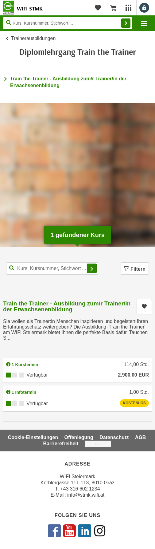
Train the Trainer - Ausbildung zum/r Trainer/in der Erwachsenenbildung (66, 306)
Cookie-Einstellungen (33, 437)
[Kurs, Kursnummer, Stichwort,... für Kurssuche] (52, 268)
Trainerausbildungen (33, 38)
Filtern (134, 269)
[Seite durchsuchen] (67, 23)
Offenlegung (78, 437)
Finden (125, 23)
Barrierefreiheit (60, 443)
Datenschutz (114, 437)
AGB (140, 437)
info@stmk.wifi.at (85, 495)
